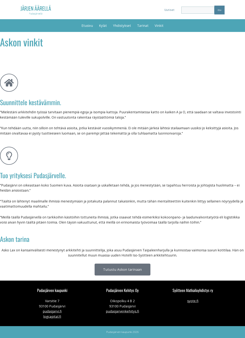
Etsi (219, 10)
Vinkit (159, 25)
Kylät (103, 25)
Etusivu (87, 25)
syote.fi (192, 301)
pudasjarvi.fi (52, 311)
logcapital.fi (52, 316)
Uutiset (169, 10)
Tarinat (143, 25)
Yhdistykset (122, 25)
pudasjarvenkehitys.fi (122, 311)
